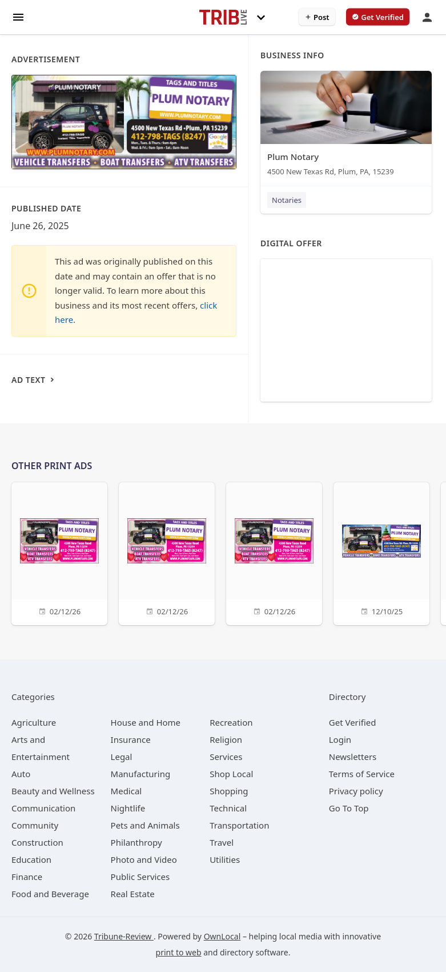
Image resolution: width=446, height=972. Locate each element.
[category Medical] (126, 791)
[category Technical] (228, 808)
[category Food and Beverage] (50, 893)
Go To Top (349, 808)
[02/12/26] (59, 552)
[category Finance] (26, 876)
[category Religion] (226, 739)
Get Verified (352, 722)
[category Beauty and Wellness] (53, 791)
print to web (179, 952)
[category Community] (34, 825)
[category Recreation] (231, 722)
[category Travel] (222, 842)
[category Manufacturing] (141, 773)
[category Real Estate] (133, 893)
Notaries (287, 200)
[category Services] (226, 756)
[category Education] (31, 859)
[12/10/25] (381, 552)
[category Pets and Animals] (145, 825)
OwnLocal (222, 936)
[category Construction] (37, 842)
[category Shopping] (229, 791)
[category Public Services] (140, 876)
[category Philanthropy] (136, 842)
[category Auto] (20, 773)
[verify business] (377, 17)
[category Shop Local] (231, 773)
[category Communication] (43, 808)
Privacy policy (356, 791)
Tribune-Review (124, 936)
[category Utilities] (225, 859)
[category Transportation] (239, 825)
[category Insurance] (131, 739)
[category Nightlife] (128, 808)
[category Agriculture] (33, 722)
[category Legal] (121, 756)
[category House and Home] (146, 722)
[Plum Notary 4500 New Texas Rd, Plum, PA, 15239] (346, 126)
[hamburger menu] (18, 16)
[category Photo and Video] (144, 859)
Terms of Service (362, 773)
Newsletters (353, 756)
